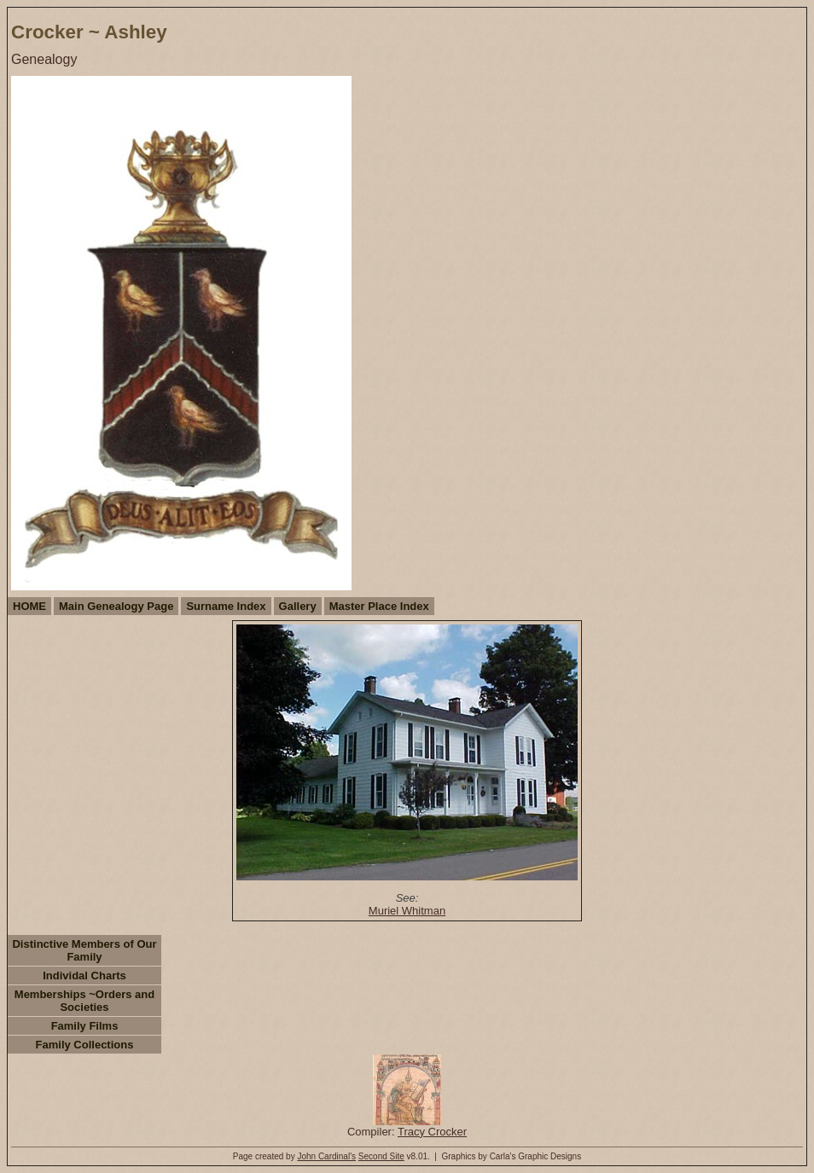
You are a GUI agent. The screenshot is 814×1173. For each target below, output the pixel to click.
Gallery (298, 606)
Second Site (381, 1156)
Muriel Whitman (407, 910)
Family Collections (85, 1044)
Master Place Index (379, 606)
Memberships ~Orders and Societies (84, 1000)
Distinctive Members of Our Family (84, 950)
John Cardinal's (326, 1156)
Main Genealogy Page (116, 606)
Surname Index (225, 606)
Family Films (85, 1025)
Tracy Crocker (432, 1131)
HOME (29, 606)
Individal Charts (84, 975)
